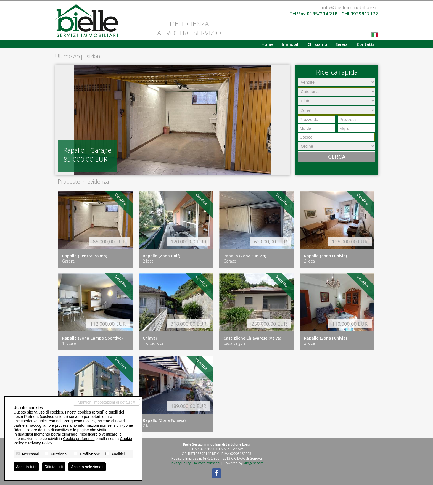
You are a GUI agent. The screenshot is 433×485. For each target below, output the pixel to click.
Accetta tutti (26, 467)
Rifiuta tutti (53, 467)
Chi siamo (317, 44)
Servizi (342, 44)
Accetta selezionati (87, 467)
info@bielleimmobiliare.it (350, 7)
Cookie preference (78, 438)
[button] (60, 119)
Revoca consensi (207, 463)
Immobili (290, 44)
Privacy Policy (180, 463)
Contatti (365, 44)
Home (268, 44)
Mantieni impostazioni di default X (106, 402)
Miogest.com (253, 463)
